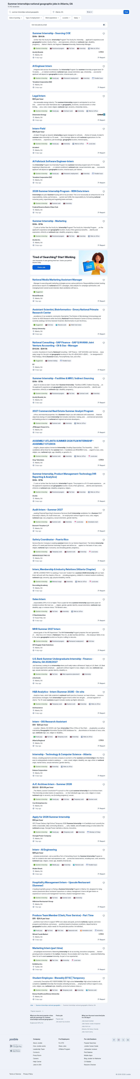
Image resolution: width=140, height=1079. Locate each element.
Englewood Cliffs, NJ (36, 1023)
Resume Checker (90, 1065)
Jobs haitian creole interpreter (91, 1023)
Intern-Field (38, 128)
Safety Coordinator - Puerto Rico (50, 539)
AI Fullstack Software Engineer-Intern (53, 161)
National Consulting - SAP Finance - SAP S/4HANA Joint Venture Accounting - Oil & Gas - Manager (63, 344)
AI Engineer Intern (42, 66)
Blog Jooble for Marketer (92, 1058)
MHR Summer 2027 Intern (46, 629)
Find (126, 12)
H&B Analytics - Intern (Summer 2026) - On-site (58, 691)
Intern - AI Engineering (44, 849)
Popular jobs (59, 1019)
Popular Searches (90, 1043)
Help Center (37, 1062)
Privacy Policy (28, 1074)
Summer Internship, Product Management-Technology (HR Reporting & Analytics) (64, 475)
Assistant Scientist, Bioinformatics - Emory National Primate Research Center (65, 311)
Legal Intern (39, 95)
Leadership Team (39, 1049)
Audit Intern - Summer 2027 (47, 509)
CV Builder (87, 1062)
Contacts (36, 1052)
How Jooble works (39, 1046)
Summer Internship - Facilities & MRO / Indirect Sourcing (63, 378)
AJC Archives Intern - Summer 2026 (52, 784)
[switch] (104, 25)
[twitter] (123, 1040)
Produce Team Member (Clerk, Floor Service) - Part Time (63, 915)
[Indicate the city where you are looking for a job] (72, 12)
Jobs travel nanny (87, 1032)
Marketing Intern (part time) (47, 948)
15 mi (90, 12)
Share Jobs (62, 1046)
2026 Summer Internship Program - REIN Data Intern (60, 191)
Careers (35, 1058)
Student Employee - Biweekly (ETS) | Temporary (58, 978)
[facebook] (114, 1040)
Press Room (37, 1055)
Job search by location (63, 1022)
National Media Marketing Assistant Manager (57, 279)
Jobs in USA (37, 1065)
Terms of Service (15, 1074)
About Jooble (37, 1043)
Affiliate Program (64, 1049)
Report (101, 58)
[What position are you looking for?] (29, 12)
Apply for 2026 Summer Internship (51, 817)
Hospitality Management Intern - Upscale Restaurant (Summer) (61, 884)
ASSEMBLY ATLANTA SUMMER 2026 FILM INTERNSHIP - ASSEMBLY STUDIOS (63, 442)
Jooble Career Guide (91, 1046)
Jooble (128, 1074)
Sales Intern (39, 599)
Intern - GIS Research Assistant (49, 721)
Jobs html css (86, 1026)
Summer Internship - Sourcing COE (51, 33)
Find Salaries (88, 1052)
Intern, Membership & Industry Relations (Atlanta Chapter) (64, 569)
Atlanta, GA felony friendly (90, 1029)
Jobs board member (88, 1021)
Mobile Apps (88, 1055)
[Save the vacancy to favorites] (104, 34)
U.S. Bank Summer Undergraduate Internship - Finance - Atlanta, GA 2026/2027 (62, 660)
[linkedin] (128, 1040)
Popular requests (37, 1011)
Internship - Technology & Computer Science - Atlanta (61, 754)
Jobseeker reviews (90, 1049)
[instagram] (119, 1040)
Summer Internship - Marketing (49, 221)
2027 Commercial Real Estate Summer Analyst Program (62, 411)
